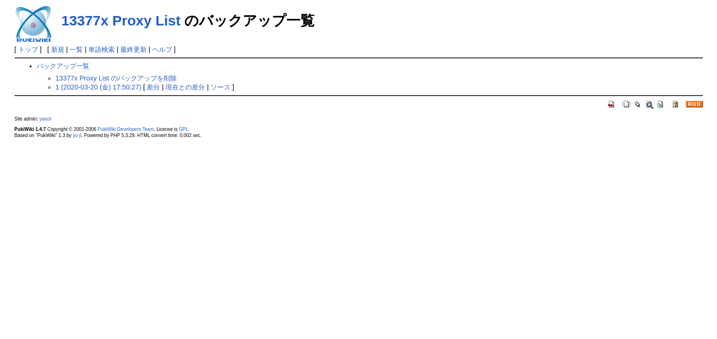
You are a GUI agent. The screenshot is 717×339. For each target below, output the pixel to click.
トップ (28, 49)
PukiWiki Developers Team (126, 129)
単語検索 (101, 49)
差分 (153, 87)
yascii (45, 118)
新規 (57, 49)
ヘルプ (162, 49)
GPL (184, 129)
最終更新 (133, 49)
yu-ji (77, 135)
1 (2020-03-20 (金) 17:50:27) (98, 87)
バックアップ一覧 (63, 66)
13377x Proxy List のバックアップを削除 (116, 78)
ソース (220, 87)
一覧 (76, 49)
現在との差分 (185, 87)
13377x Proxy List (121, 20)
